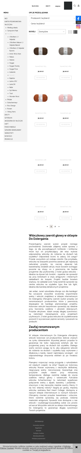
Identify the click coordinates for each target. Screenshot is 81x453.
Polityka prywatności (38, 438)
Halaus (11, 57)
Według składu (12, 27)
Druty (7, 115)
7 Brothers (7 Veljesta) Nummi (16, 49)
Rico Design (11, 105)
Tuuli (11, 93)
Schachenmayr (12, 102)
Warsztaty (9, 133)
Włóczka (8, 24)
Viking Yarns (11, 112)
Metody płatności (38, 436)
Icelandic (12, 72)
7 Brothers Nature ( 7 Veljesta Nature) (16, 44)
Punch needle (10, 127)
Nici (6, 18)
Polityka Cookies (38, 433)
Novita (9, 34)
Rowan (9, 109)
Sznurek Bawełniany (13, 130)
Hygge (11, 63)
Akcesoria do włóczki (14, 121)
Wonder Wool (14, 96)
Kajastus (12, 78)
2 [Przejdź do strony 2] (55, 226)
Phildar (9, 99)
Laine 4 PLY (13, 81)
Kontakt (38, 431)
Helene (11, 60)
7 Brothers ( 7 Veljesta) (13, 38)
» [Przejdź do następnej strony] (59, 226)
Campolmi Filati (12, 31)
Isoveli (11, 75)
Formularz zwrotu (38, 425)
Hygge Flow (13, 69)
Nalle (11, 87)
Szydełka (8, 118)
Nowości (8, 136)
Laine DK (12, 84)
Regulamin (38, 428)
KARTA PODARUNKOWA (13, 21)
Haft (6, 124)
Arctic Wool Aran (15, 54)
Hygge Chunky (14, 66)
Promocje (9, 139)
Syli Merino (13, 90)
